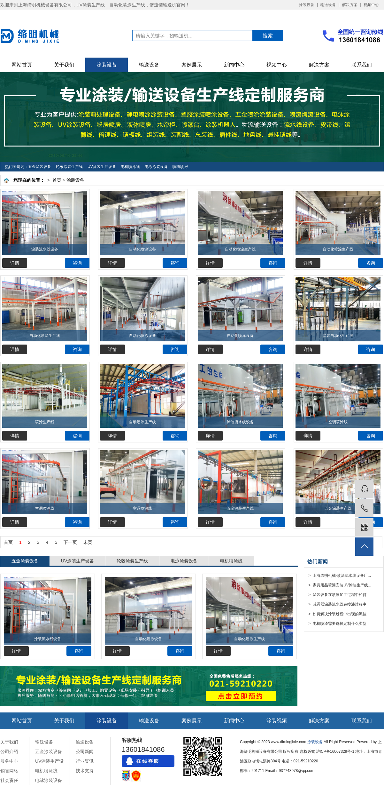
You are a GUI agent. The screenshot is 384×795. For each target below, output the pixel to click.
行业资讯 (85, 761)
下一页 (70, 542)
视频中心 (371, 5)
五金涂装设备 (39, 166)
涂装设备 (306, 5)
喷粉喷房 (180, 166)
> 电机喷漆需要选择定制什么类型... (338, 623)
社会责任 (9, 780)
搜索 (268, 35)
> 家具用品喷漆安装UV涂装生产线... (339, 585)
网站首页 (22, 65)
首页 (56, 180)
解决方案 (349, 5)
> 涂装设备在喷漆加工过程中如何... (338, 594)
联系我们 (361, 65)
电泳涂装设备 (156, 166)
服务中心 (9, 761)
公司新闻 (85, 751)
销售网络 (9, 770)
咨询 (77, 263)
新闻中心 (234, 65)
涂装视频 (276, 720)
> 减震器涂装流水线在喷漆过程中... (338, 604)
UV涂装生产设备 (102, 166)
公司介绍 (9, 751)
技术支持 (85, 770)
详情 (14, 263)
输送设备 (328, 5)
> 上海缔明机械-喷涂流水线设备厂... (339, 575)
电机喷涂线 (130, 166)
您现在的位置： (29, 180)
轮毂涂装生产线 (69, 166)
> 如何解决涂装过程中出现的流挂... (338, 614)
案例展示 (191, 65)
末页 (87, 542)
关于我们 (64, 65)
